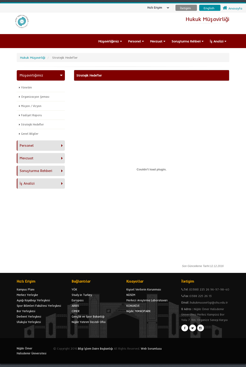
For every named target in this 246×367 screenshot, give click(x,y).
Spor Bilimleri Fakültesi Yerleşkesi (39, 305)
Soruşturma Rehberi (187, 41)
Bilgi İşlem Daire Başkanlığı (95, 348)
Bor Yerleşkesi (26, 311)
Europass (78, 300)
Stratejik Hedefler (32, 124)
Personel (136, 41)
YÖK (74, 289)
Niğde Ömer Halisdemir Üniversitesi (31, 350)
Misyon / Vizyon (31, 106)
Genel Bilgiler (29, 133)
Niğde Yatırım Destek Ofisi (89, 322)
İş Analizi (218, 41)
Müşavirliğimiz (110, 41)
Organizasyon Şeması (35, 96)
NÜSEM (130, 295)
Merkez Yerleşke (27, 295)
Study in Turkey (82, 295)
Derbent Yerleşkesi (29, 316)
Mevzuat (157, 41)
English (209, 8)
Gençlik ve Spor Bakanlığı (88, 316)
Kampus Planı (25, 289)
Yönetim (26, 87)
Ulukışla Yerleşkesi (29, 322)
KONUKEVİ (132, 305)
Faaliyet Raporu (31, 115)
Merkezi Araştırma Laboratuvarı (147, 300)
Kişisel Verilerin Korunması (143, 289)
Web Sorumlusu (151, 348)
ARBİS (75, 305)
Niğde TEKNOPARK (138, 311)
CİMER (76, 311)
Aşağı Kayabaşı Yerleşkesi (33, 300)
